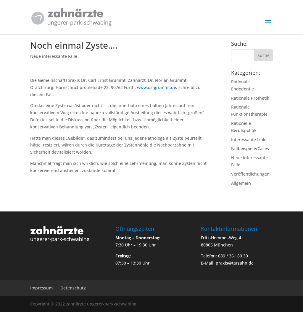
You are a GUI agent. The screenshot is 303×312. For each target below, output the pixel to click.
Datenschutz (73, 288)
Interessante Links (249, 139)
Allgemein (241, 183)
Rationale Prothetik (250, 98)
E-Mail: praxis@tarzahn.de (227, 263)
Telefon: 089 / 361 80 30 (224, 256)
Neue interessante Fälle (53, 56)
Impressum (41, 288)
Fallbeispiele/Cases (250, 148)
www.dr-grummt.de (156, 87)
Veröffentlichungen (250, 174)
